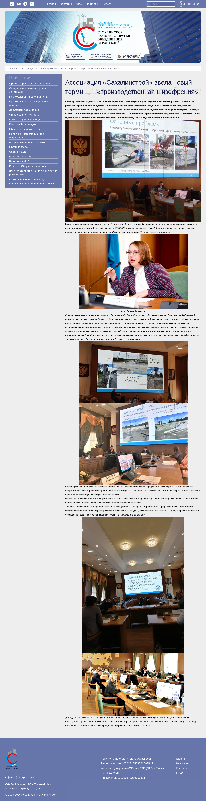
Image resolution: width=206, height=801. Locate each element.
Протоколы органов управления (29, 96)
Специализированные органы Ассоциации (27, 90)
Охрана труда (17, 151)
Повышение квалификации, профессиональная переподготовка (31, 181)
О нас (78, 4)
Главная (51, 4)
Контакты (92, 4)
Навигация (182, 763)
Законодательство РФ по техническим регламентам (33, 173)
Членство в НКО (19, 161)
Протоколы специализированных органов (30, 103)
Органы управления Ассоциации (29, 83)
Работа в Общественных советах (30, 166)
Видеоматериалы (20, 156)
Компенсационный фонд (24, 119)
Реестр (107, 4)
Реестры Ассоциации (22, 124)
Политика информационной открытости (26, 135)
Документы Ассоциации (24, 109)
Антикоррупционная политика (27, 142)
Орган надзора (18, 147)
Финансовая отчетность (24, 114)
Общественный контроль (25, 129)
